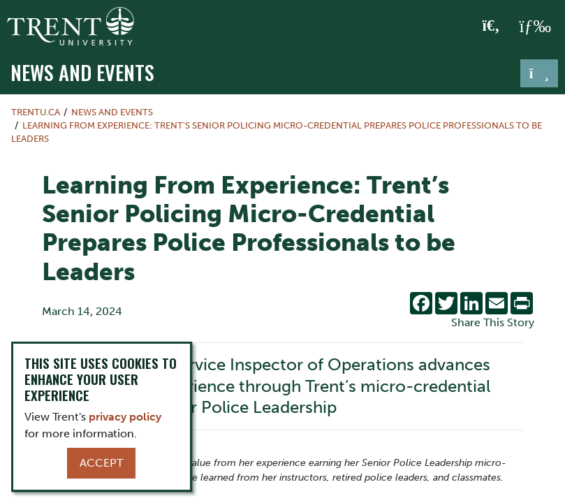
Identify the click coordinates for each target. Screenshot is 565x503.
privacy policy (125, 416)
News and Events (82, 72)
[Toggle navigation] (539, 73)
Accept (101, 462)
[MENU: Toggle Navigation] (535, 26)
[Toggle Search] (491, 26)
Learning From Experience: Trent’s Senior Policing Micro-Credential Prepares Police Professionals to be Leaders (276, 132)
